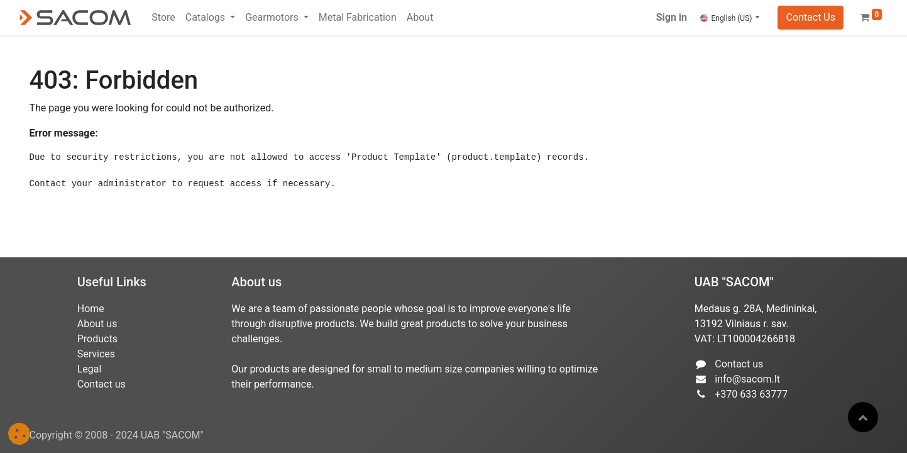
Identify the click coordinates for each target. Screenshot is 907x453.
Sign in (671, 17)
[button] (863, 417)
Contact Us (810, 17)
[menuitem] (163, 17)
